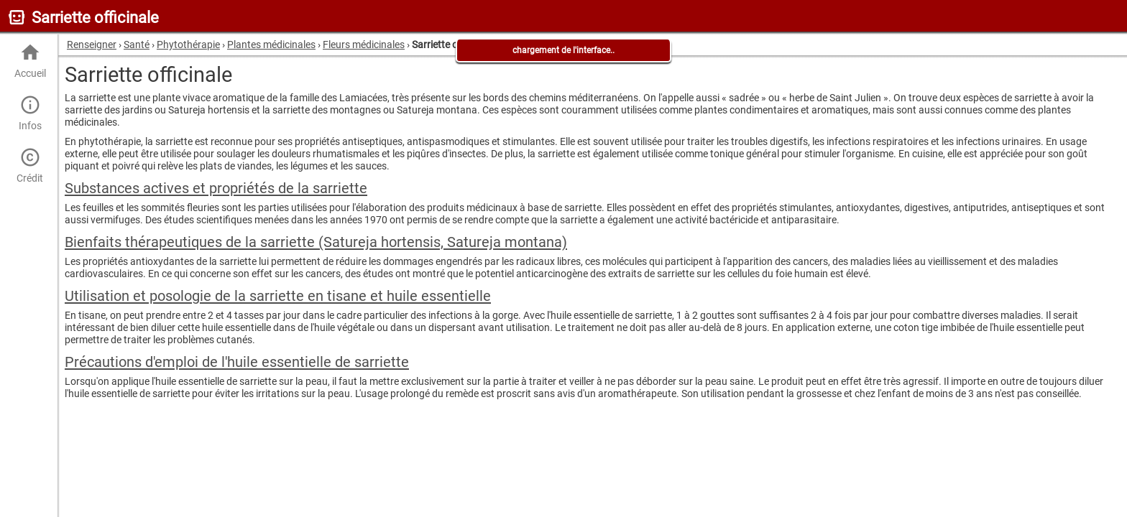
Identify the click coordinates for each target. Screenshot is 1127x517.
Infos (30, 113)
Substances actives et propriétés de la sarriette (216, 188)
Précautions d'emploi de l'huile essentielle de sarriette (237, 362)
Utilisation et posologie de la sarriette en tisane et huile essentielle (278, 295)
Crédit (30, 165)
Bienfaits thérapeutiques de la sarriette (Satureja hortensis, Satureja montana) (316, 242)
